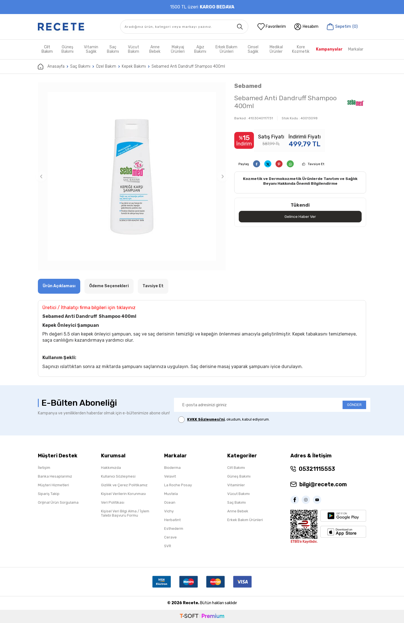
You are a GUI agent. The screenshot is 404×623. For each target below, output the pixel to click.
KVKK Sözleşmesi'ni (206, 419)
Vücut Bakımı (238, 494)
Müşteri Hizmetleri (53, 485)
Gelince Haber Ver (300, 216)
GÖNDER (354, 405)
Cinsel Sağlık (253, 49)
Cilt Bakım (47, 49)
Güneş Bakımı (67, 49)
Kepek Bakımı (134, 66)
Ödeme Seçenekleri (109, 286)
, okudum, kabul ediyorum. (224, 419)
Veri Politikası (112, 502)
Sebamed (247, 85)
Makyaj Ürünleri (178, 49)
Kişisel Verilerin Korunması (123, 494)
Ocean (169, 502)
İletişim (44, 467)
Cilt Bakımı (236, 467)
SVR (167, 546)
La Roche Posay (178, 485)
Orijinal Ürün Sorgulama (58, 502)
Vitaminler (236, 485)
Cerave (170, 537)
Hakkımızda (111, 467)
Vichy (169, 511)
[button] (41, 176)
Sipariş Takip (48, 494)
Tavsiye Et (316, 164)
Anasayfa (51, 66)
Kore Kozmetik (300, 49)
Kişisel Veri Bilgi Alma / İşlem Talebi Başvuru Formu (125, 513)
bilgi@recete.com (323, 484)
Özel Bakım (106, 66)
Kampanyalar (329, 49)
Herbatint (172, 520)
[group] (132, 176)
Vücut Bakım (133, 49)
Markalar (355, 49)
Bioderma (172, 467)
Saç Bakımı (113, 49)
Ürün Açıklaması (59, 286)
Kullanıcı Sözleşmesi (118, 476)
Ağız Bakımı (200, 49)
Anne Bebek (154, 49)
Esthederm (173, 528)
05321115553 (317, 468)
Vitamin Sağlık (91, 49)
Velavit (170, 476)
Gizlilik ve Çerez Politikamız (124, 485)
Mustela (171, 494)
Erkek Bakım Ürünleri (226, 49)
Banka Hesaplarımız (55, 476)
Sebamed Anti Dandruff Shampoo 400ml (188, 66)
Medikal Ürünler (276, 49)
